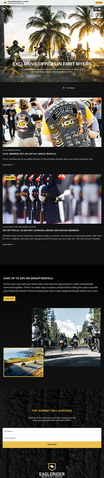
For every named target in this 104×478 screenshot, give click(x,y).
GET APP (99, 2)
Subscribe (52, 444)
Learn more (8, 165)
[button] (81, 88)
